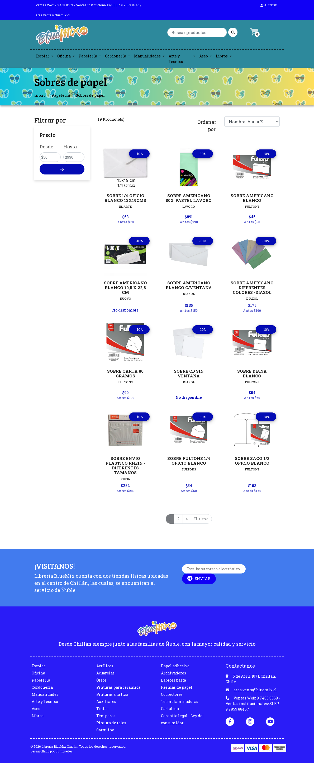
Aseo (203, 56)
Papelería (88, 56)
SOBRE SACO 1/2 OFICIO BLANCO (252, 461)
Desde (46, 146)
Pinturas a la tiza (112, 694)
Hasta (70, 146)
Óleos (101, 680)
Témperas (105, 715)
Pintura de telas (111, 722)
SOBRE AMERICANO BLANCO (252, 198)
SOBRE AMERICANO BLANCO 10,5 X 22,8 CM (125, 287)
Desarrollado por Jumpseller (51, 751)
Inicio (40, 95)
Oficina (64, 56)
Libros (222, 56)
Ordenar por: (206, 125)
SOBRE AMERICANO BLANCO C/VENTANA (189, 285)
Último (201, 518)
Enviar (199, 578)
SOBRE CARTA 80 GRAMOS (125, 373)
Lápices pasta (173, 680)
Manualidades (147, 56)
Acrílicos (104, 665)
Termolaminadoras (179, 701)
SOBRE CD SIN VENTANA (189, 373)
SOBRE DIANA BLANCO (252, 373)
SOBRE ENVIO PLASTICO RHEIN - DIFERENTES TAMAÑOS (125, 465)
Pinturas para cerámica (118, 687)
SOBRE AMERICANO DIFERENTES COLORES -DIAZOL (252, 287)
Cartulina (105, 729)
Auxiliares (106, 701)
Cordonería (115, 56)
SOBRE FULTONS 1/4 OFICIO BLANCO (188, 461)
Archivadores (173, 672)
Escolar (42, 56)
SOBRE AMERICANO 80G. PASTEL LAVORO (189, 198)
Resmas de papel (176, 687)
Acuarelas (105, 672)
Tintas (102, 708)
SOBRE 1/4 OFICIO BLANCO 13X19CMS (125, 198)
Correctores (172, 694)
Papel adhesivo (175, 665)
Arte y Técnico (176, 59)
